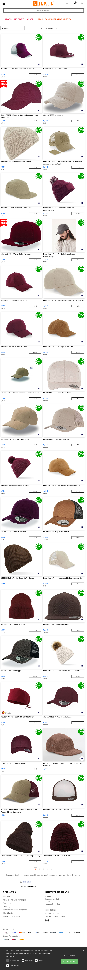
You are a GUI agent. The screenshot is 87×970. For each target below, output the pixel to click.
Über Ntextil (7, 897)
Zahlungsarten (8, 903)
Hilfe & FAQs (8, 913)
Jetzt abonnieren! (28, 886)
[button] (67, 4)
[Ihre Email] (41, 882)
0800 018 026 (50, 910)
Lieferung (6, 906)
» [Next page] (51, 869)
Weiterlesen (10, 956)
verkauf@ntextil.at (52, 904)
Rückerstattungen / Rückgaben (15, 910)
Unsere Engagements (11, 916)
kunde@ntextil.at (52, 899)
